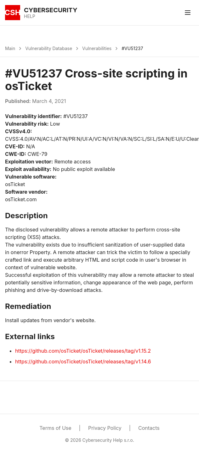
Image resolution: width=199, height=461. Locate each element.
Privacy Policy (105, 428)
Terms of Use (55, 428)
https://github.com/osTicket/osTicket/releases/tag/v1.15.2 (83, 351)
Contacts (149, 428)
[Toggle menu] (187, 12)
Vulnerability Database (48, 48)
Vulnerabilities (96, 48)
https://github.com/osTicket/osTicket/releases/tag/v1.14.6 (83, 361)
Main (10, 48)
